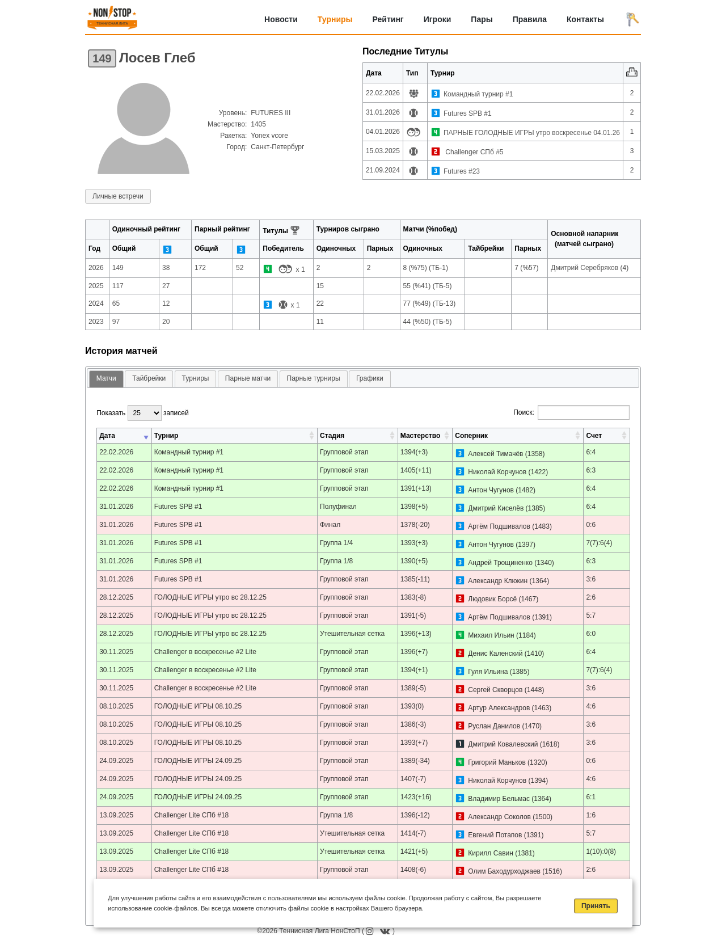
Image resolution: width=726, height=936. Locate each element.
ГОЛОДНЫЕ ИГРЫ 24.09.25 (198, 761)
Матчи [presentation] (106, 378)
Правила (530, 19)
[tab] (106, 379)
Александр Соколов (499, 817)
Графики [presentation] (369, 378)
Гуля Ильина (488, 672)
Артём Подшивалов (499, 526)
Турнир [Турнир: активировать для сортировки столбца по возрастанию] (166, 436)
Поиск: (571, 412)
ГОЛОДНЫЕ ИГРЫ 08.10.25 (198, 706)
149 (101, 58)
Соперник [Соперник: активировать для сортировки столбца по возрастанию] (471, 436)
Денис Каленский (495, 653)
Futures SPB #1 (468, 113)
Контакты (585, 19)
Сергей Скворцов (495, 690)
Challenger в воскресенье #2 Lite (205, 652)
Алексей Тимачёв (495, 454)
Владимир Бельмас (499, 799)
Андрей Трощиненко (500, 563)
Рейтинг (388, 19)
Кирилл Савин (490, 853)
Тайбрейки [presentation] (149, 378)
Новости (281, 19)
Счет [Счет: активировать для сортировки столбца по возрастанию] (594, 436)
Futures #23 (462, 171)
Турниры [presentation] (195, 378)
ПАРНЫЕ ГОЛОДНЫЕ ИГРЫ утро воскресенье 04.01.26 (532, 133)
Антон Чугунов (491, 490)
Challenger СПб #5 (474, 152)
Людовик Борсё (492, 599)
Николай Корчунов (497, 472)
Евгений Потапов (495, 835)
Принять (595, 906)
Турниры (335, 19)
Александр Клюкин (497, 581)
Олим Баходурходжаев (504, 871)
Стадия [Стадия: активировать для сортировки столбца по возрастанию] (332, 436)
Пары (481, 19)
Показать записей (142, 413)
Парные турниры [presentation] (313, 378)
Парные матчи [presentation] (248, 378)
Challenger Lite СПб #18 (191, 815)
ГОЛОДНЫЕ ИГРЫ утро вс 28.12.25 (210, 597)
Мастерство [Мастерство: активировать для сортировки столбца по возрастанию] (420, 436)
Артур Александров (499, 708)
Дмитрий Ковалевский (503, 744)
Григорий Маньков (497, 762)
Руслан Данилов (494, 726)
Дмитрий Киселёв (496, 508)
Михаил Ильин (491, 635)
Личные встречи (117, 196)
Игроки (437, 19)
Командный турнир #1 (478, 94)
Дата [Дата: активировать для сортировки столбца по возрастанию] (107, 436)
